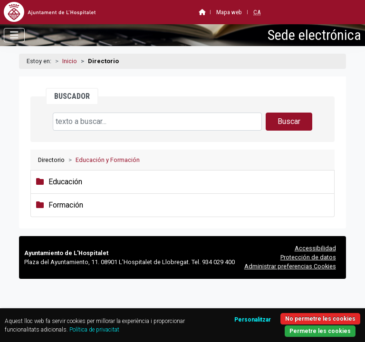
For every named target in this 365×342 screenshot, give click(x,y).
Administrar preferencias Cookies (290, 266)
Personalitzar (252, 319)
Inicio (69, 61)
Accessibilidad (315, 248)
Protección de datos (308, 257)
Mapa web (229, 12)
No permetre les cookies (320, 318)
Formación (65, 204)
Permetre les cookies (320, 331)
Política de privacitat (94, 329)
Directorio (51, 159)
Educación (65, 181)
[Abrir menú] (14, 35)
